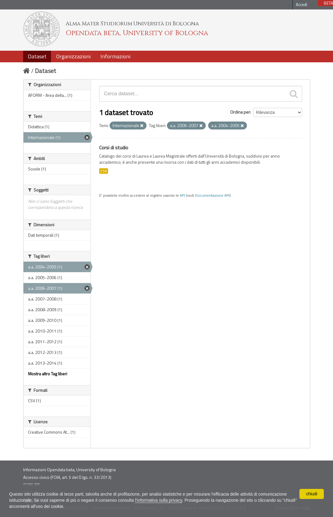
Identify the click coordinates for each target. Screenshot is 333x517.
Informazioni (115, 56)
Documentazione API (212, 195)
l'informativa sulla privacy (158, 500)
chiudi (311, 493)
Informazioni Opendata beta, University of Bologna (69, 469)
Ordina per (240, 112)
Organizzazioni (73, 56)
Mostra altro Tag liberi (47, 373)
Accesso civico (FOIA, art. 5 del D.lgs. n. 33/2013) (67, 477)
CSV (103, 171)
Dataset (37, 56)
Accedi (301, 5)
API (182, 195)
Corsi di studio (113, 147)
